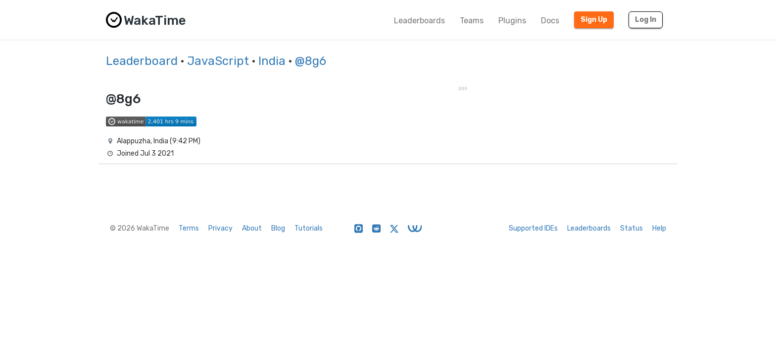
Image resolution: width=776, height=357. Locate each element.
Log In (645, 19)
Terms (189, 228)
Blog (278, 228)
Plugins (512, 20)
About (252, 228)
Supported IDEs (533, 228)
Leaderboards (419, 20)
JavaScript (218, 61)
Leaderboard (142, 61)
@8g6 (310, 61)
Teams (472, 20)
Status (631, 228)
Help (659, 228)
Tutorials (308, 228)
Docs (550, 20)
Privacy (220, 228)
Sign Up (594, 19)
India (272, 61)
